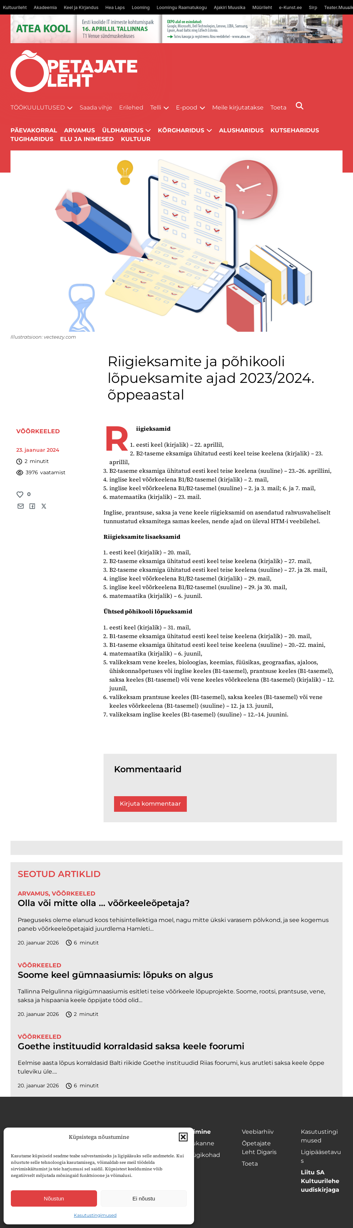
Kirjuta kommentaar (150, 803)
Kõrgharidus (181, 130)
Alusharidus (241, 130)
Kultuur (136, 139)
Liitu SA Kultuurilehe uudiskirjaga (320, 1181)
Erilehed (131, 107)
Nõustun (54, 1198)
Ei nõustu (144, 1198)
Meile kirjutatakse (238, 107)
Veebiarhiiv (258, 1131)
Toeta (278, 107)
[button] (183, 1137)
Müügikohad (201, 1154)
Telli (155, 107)
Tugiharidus (31, 139)
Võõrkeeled (38, 431)
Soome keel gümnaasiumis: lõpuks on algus (115, 975)
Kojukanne (198, 1143)
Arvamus (79, 130)
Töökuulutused (37, 107)
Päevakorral (33, 130)
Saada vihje (96, 107)
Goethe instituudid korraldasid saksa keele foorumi (132, 1046)
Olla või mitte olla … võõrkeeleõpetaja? (104, 903)
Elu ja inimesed (87, 139)
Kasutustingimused (95, 1215)
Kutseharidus (294, 130)
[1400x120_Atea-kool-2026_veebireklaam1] (176, 29)
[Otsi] (299, 105)
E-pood (186, 107)
